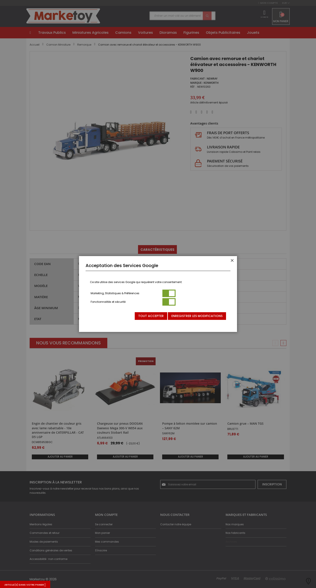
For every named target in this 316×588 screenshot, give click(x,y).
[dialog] (158, 294)
